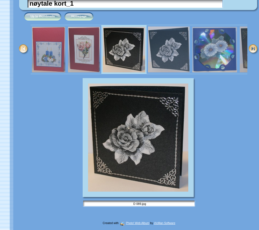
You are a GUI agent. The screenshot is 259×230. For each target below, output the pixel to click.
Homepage (78, 16)
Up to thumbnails (43, 16)
